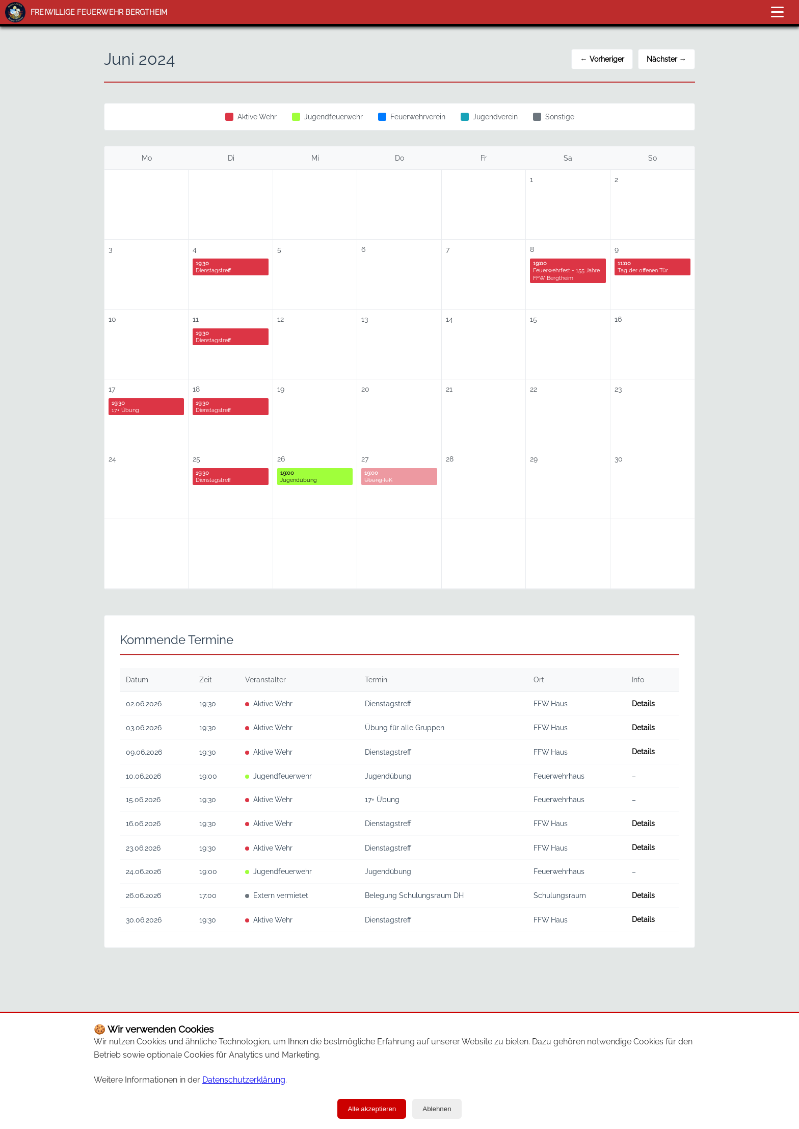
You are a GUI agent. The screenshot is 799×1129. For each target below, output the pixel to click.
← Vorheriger (602, 59)
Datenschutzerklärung (243, 1080)
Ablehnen (436, 1109)
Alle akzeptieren (372, 1109)
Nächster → (666, 59)
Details (643, 703)
